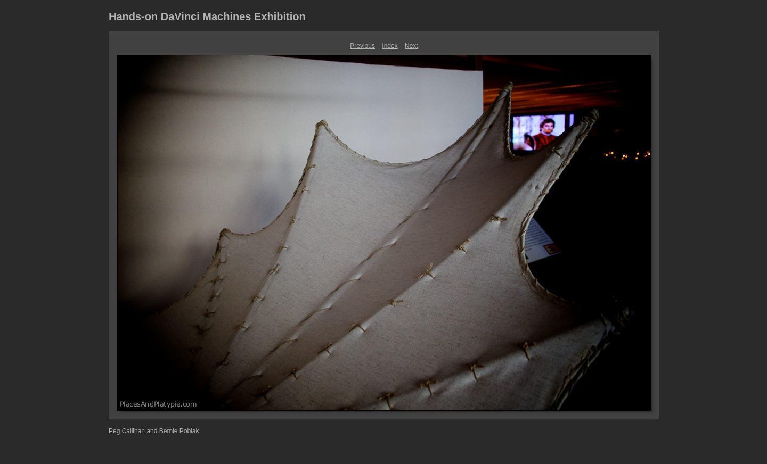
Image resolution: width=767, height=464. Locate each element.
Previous (362, 45)
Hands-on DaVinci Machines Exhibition (207, 16)
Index (389, 45)
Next (411, 45)
